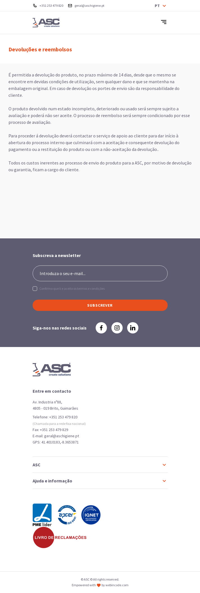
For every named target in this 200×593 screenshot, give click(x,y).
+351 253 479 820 (63, 417)
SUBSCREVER (100, 305)
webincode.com (117, 585)
